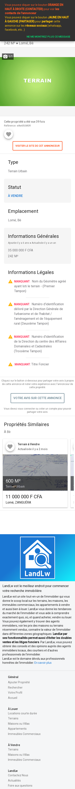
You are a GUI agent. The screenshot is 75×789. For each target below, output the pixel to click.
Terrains (13, 718)
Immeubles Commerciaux (24, 734)
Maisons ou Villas (19, 723)
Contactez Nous (18, 775)
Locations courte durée (22, 713)
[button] (37, 145)
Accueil (12, 697)
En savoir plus (43, 662)
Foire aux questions (20, 785)
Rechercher (15, 687)
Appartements (17, 728)
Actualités (14, 780)
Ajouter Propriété (19, 682)
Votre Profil (15, 692)
